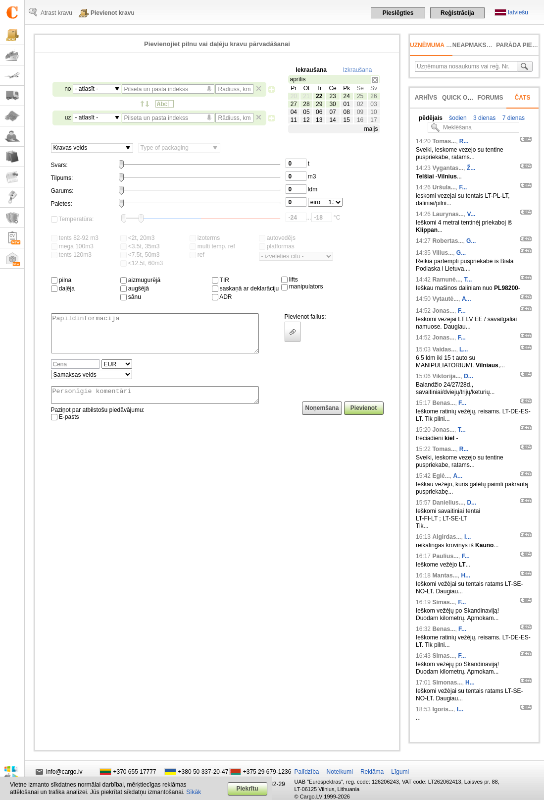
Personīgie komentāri (155, 404)
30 (332, 104)
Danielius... (447, 502)
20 (294, 96)
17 (373, 119)
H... (465, 575)
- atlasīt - (87, 88)
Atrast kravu (56, 12)
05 (306, 112)
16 (360, 119)
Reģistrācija (457, 12)
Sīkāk (193, 792)
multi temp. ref (212, 246)
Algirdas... (446, 536)
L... (463, 349)
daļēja (63, 288)
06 (319, 112)
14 (332, 119)
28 (306, 104)
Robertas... (447, 240)
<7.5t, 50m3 (140, 254)
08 (346, 112)
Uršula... (443, 187)
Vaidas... (444, 349)
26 (373, 96)
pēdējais (431, 117)
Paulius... (445, 556)
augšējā (134, 288)
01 (346, 104)
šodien (457, 117)
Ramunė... (446, 279)
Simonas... (447, 682)
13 (319, 119)
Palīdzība (307, 771)
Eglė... (440, 475)
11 (294, 119)
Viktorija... (446, 376)
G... (471, 240)
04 (294, 112)
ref (197, 254)
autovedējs (277, 237)
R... (464, 141)
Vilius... (442, 252)
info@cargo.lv (64, 771)
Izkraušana (357, 69)
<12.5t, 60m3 (141, 263)
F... (463, 187)
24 (346, 96)
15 (346, 119)
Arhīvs (426, 97)
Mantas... (444, 575)
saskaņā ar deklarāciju (245, 288)
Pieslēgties (398, 12)
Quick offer (462, 97)
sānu (130, 296)
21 (306, 96)
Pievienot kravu (113, 12)
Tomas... (444, 141)
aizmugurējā (140, 280)
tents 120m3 (71, 254)
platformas (277, 246)
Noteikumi (340, 771)
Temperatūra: (72, 219)
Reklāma (372, 771)
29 (319, 104)
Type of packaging (165, 147)
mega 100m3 (72, 246)
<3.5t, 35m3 (140, 246)
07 (332, 112)
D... (468, 376)
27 (294, 104)
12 (306, 119)
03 (373, 104)
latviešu (518, 12)
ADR (222, 296)
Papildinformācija (155, 337)
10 (373, 112)
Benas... (443, 403)
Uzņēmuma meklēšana (447, 45)
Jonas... (443, 310)
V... (471, 214)
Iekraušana (311, 69)
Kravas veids (70, 147)
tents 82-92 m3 (75, 237)
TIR (220, 280)
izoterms (205, 237)
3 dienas (484, 117)
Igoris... (442, 709)
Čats (523, 97)
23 (332, 96)
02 (360, 104)
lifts (289, 279)
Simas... (443, 602)
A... (466, 298)
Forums (490, 97)
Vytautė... (445, 298)
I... (467, 536)
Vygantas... (447, 168)
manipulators (302, 286)
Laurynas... (447, 214)
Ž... (471, 168)
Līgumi (400, 771)
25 (360, 96)
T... (468, 279)
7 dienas (512, 117)
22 (319, 96)
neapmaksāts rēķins (487, 45)
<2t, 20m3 (137, 237)
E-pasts (65, 427)
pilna (61, 280)
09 (360, 112)
